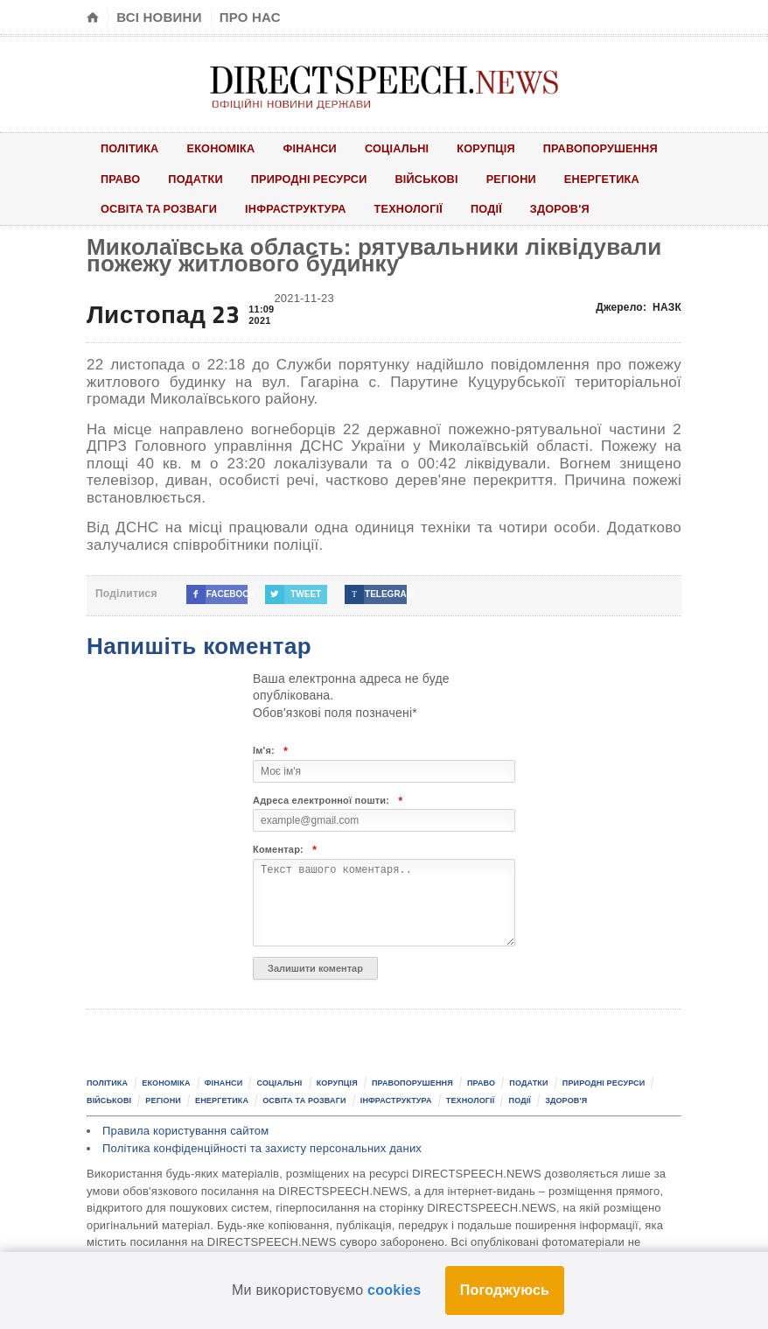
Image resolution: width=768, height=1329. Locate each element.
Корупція (492, 148)
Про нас (250, 17)
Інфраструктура (299, 210)
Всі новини (158, 17)
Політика (130, 148)
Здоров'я (567, 210)
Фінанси (313, 148)
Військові (432, 178)
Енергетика (610, 178)
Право (121, 178)
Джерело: (638, 309)
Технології (414, 210)
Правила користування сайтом (185, 1132)
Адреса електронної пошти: (328, 801)
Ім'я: (270, 752)
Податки (197, 178)
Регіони (518, 178)
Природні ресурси (312, 178)
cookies (394, 1290)
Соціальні (402, 148)
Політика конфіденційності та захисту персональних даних (262, 1149)
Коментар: (285, 851)
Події (494, 210)
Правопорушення (608, 148)
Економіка (223, 148)
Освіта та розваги (160, 210)
